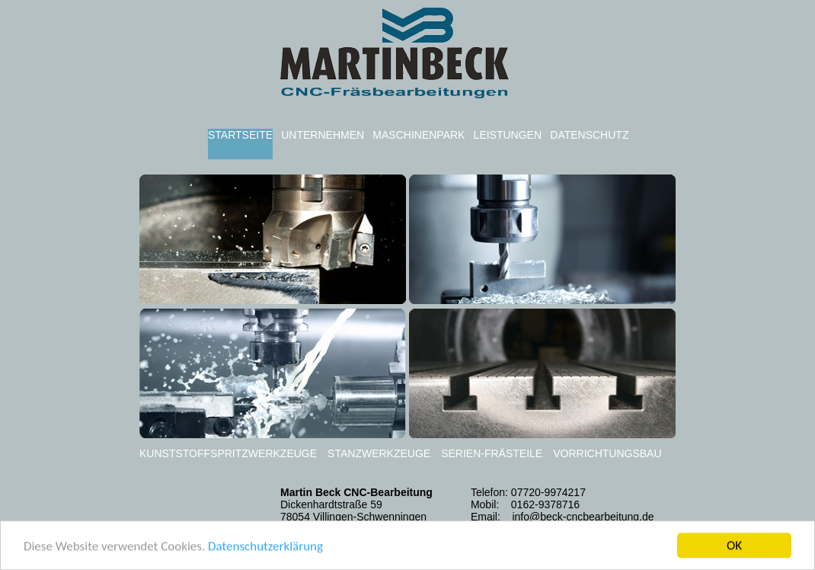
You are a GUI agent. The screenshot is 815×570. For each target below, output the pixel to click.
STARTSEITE (240, 135)
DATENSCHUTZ (589, 135)
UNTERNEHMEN (322, 135)
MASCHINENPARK (418, 135)
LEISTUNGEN (508, 135)
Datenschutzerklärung (265, 547)
